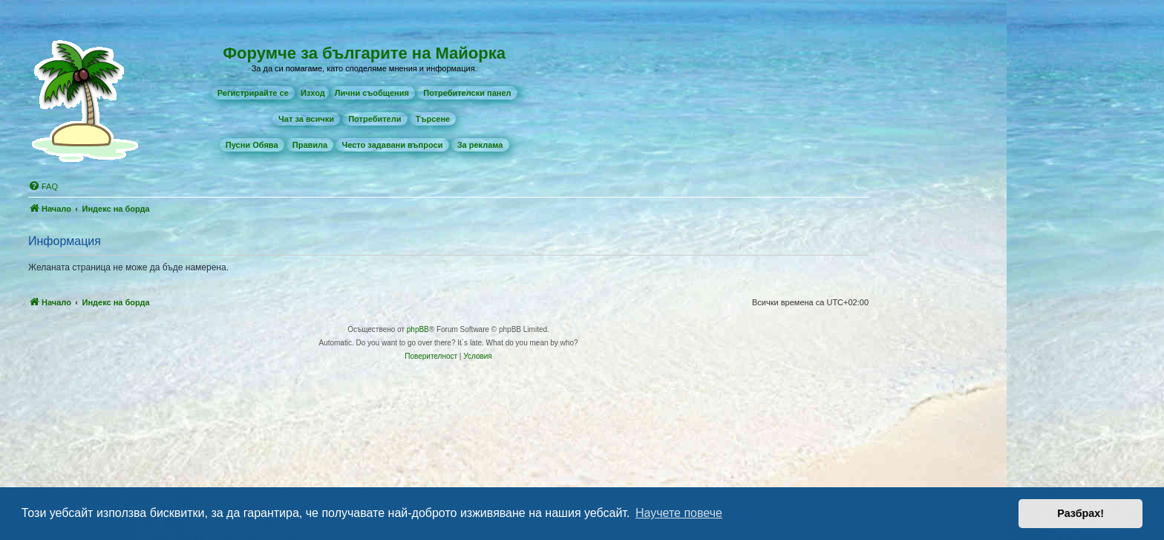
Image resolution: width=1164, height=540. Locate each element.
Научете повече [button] (678, 513)
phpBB (418, 329)
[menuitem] (253, 93)
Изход (312, 92)
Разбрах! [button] (1080, 513)
